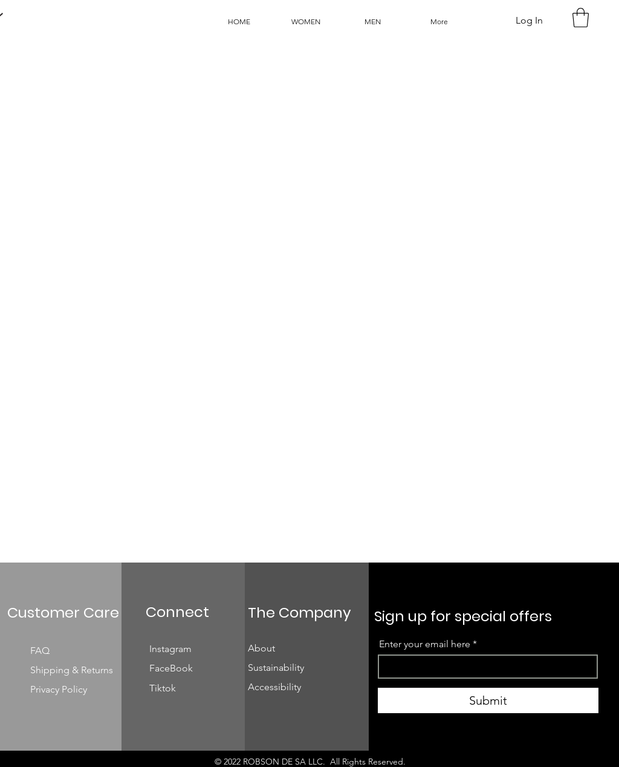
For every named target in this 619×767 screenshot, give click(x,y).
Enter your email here (424, 644)
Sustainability (276, 667)
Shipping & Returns (72, 670)
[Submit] (488, 700)
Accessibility (274, 687)
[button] (580, 17)
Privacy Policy (58, 689)
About (261, 648)
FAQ (41, 650)
